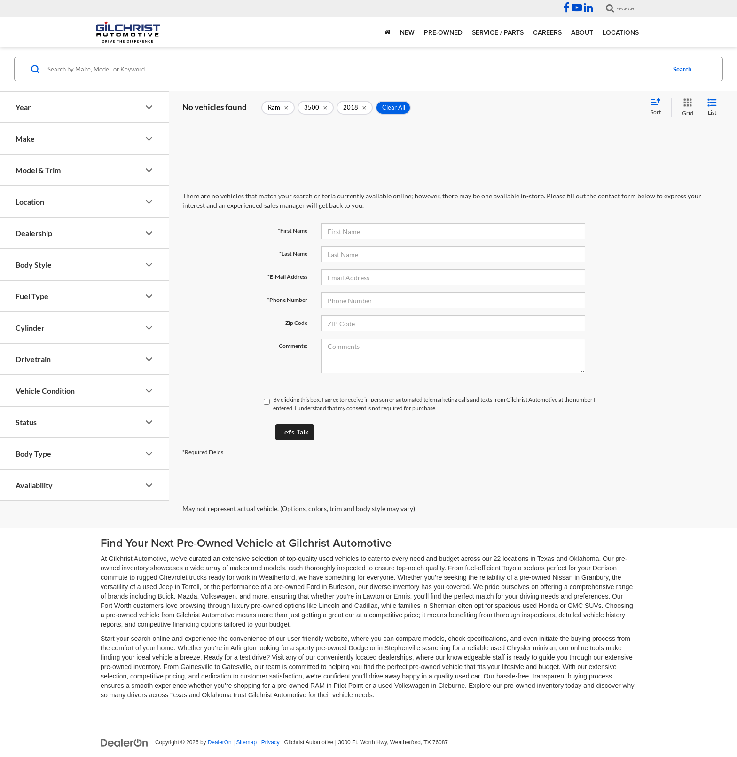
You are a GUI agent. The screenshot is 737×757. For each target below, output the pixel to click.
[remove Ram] (278, 108)
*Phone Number (287, 299)
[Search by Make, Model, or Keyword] (355, 69)
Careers (547, 32)
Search (682, 69)
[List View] (712, 107)
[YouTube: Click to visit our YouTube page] (577, 9)
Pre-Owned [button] (443, 32)
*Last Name (293, 253)
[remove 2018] (355, 108)
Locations (621, 32)
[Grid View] (685, 107)
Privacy (270, 742)
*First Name (292, 230)
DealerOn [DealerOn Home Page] (220, 742)
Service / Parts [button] (498, 32)
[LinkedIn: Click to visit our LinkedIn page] (588, 9)
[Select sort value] (658, 107)
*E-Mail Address (287, 276)
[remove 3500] (316, 108)
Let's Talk (294, 432)
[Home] (387, 32)
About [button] (582, 32)
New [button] (407, 32)
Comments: (293, 345)
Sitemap (246, 742)
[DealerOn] (125, 742)
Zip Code (296, 322)
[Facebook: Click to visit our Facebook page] (567, 9)
